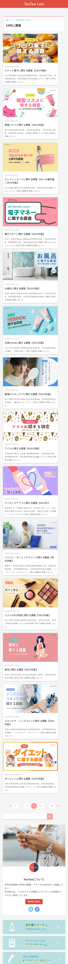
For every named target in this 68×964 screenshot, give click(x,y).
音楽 (8, 706)
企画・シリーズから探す (16, 722)
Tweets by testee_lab (14, 602)
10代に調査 (11, 634)
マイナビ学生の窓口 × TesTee (19, 738)
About (8, 955)
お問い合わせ (29, 955)
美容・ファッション (15, 694)
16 (52, 413)
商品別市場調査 (13, 755)
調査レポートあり (14, 751)
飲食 (8, 690)
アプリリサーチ (13, 742)
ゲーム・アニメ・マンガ (17, 698)
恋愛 (8, 678)
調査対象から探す (13, 629)
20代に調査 (11, 638)
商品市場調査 (11, 774)
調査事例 (9, 668)
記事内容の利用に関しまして (50, 955)
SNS (8, 686)
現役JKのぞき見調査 (15, 726)
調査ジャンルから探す (15, 674)
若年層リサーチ (12, 768)
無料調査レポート (13, 716)
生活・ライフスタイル (16, 682)
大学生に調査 (12, 654)
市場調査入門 (11, 711)
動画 (7, 624)
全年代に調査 (12, 642)
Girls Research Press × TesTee (20, 730)
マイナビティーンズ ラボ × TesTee (22, 734)
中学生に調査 (12, 646)
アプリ (9, 702)
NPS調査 (10, 746)
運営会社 (17, 955)
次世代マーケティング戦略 (17, 663)
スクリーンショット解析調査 (19, 759)
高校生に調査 (12, 650)
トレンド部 (10, 619)
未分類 (8, 763)
